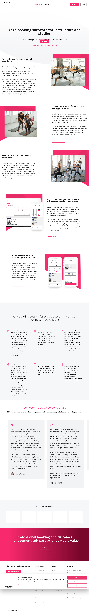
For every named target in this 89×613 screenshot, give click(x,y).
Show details (21, 608)
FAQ (68, 576)
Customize (77, 605)
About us (70, 586)
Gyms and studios (40, 578)
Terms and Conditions (74, 594)
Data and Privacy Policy (74, 598)
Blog (52, 586)
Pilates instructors (40, 586)
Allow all (77, 601)
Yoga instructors (40, 590)
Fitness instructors (40, 574)
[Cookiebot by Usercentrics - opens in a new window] (9, 610)
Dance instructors (40, 570)
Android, (73, 570)
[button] (44, 41)
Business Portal (55, 578)
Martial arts (38, 598)
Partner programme (57, 590)
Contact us (70, 590)
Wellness (37, 594)
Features (53, 570)
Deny (77, 609)
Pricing (53, 574)
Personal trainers (40, 582)
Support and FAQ (56, 582)
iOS (77, 570)
